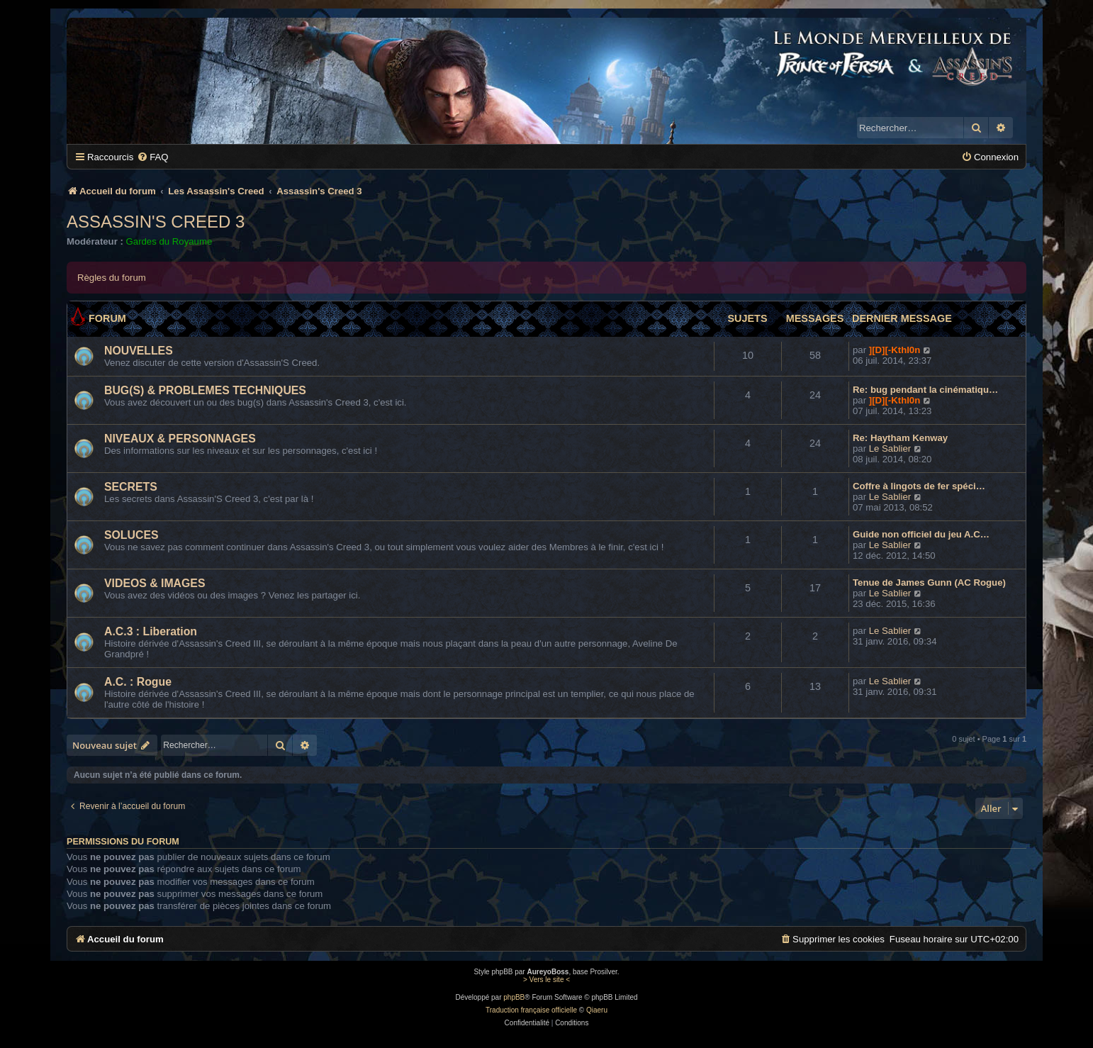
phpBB (514, 997)
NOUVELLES (138, 351)
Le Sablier (890, 448)
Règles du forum (111, 277)
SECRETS (130, 487)
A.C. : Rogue (138, 682)
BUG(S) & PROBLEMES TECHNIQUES (205, 390)
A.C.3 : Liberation (150, 631)
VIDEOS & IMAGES (154, 583)
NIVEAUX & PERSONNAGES (180, 439)
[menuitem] (152, 157)
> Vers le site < (546, 979)
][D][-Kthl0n (895, 350)
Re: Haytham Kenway (900, 438)
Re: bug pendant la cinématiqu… (925, 389)
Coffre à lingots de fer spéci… (919, 486)
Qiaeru (596, 1010)
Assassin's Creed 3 (156, 221)
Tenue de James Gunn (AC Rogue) (929, 582)
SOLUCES (131, 535)
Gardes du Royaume (169, 241)
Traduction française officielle (531, 1010)
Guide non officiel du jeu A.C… (921, 534)
